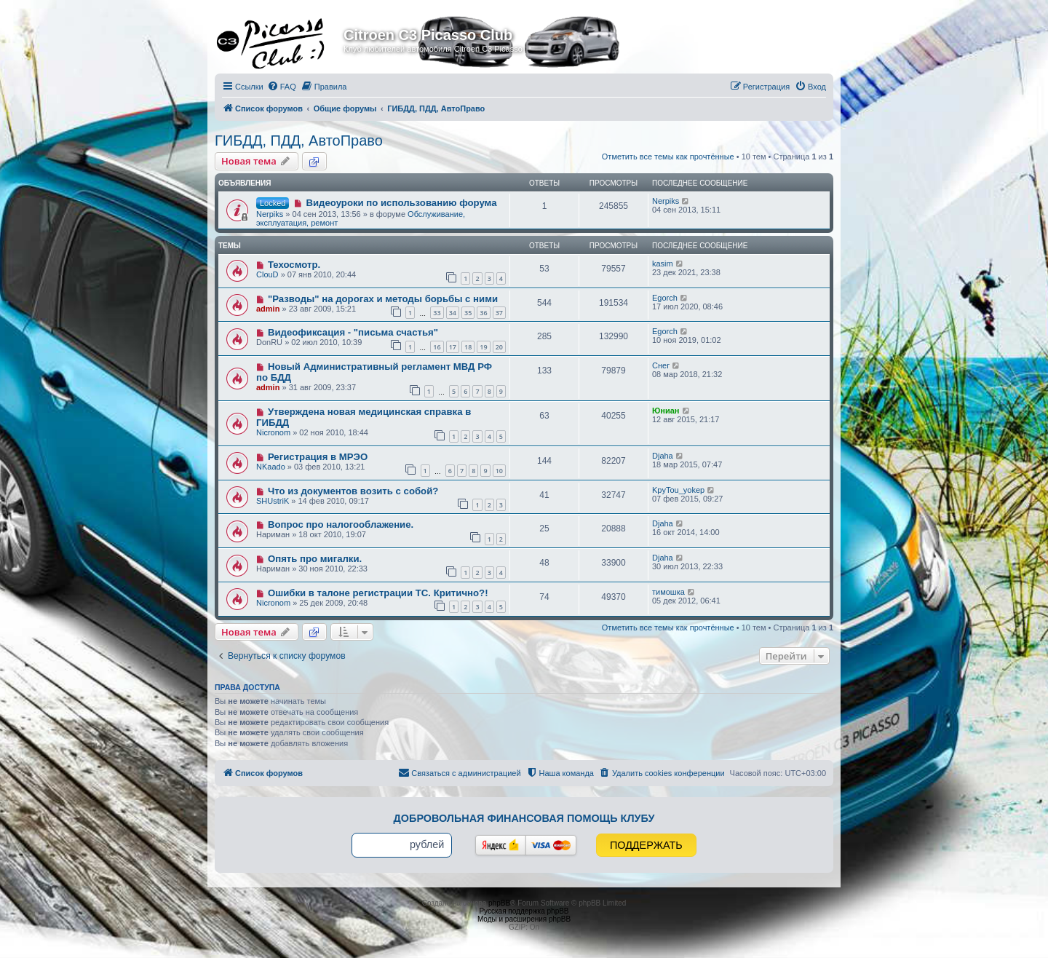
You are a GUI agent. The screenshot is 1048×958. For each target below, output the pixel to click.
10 (499, 470)
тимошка (668, 591)
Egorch (665, 297)
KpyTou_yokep (678, 490)
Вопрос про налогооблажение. (340, 524)
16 (436, 347)
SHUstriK (272, 500)
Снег (661, 365)
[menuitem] (281, 86)
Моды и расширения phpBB (524, 919)
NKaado (270, 466)
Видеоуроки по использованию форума (401, 202)
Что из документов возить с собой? (353, 491)
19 (483, 347)
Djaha (662, 455)
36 (483, 312)
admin (267, 308)
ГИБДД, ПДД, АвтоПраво (299, 140)
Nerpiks (269, 214)
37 (499, 312)
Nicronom (273, 432)
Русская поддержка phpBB (523, 911)
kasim (662, 263)
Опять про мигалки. (315, 558)
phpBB (499, 903)
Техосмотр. (294, 264)
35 (468, 312)
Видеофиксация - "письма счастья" (353, 332)
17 (452, 347)
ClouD (267, 274)
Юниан (666, 410)
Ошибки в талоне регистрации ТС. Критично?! (378, 592)
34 (452, 312)
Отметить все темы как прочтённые (668, 156)
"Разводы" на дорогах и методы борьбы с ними (383, 298)
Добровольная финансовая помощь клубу (524, 818)
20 (499, 347)
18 (468, 347)
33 (436, 312)
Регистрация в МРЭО (318, 456)
